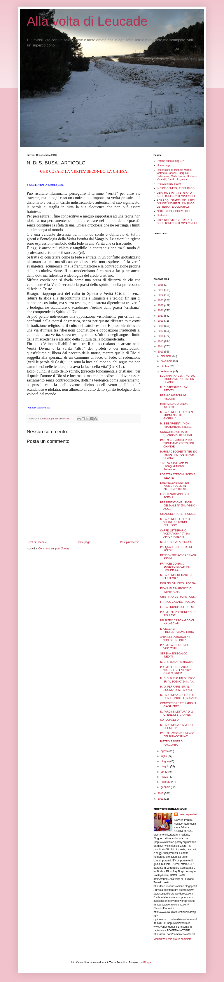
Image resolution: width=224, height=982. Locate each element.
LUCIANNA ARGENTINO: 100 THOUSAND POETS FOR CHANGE (177, 379)
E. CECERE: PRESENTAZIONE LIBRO (177, 630)
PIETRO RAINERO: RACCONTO (171, 743)
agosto (165, 751)
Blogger (147, 962)
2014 (161, 346)
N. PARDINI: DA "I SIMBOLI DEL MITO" (176, 727)
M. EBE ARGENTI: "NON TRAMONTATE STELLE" (176, 425)
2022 (161, 305)
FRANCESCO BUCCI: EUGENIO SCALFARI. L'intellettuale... (175, 567)
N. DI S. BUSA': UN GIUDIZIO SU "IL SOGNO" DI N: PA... (177, 680)
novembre (167, 361)
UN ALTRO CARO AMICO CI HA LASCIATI (177, 622)
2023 (161, 300)
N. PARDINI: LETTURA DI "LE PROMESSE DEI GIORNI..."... (177, 415)
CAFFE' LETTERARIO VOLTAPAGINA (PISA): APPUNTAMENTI (175, 533)
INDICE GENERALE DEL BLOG (175, 188)
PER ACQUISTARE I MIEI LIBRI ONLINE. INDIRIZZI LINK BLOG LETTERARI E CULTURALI (175, 203)
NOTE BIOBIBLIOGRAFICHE (174, 211)
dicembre (166, 356)
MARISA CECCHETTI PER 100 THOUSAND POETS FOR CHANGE (178, 455)
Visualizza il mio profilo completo (172, 939)
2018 (161, 326)
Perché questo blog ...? (170, 160)
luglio (164, 756)
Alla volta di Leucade (87, 21)
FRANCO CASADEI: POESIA (177, 601)
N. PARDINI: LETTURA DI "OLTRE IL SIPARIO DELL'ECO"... (175, 522)
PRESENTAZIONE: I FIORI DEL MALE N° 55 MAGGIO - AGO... (178, 505)
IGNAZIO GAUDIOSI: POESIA (178, 583)
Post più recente (37, 542)
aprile (164, 771)
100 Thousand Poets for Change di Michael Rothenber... (174, 466)
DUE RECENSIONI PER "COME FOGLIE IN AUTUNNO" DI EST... (174, 486)
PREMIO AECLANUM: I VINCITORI (174, 647)
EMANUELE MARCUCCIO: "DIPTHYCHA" (176, 590)
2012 (161, 793)
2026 (161, 284)
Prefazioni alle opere (169, 183)
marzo (165, 776)
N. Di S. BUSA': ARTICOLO (176, 542)
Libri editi (162, 215)
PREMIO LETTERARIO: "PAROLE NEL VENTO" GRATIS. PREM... (175, 670)
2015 (161, 341)
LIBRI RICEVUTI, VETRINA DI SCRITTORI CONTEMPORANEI (176, 194)
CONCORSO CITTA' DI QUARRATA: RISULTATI (176, 433)
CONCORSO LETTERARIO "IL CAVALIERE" (178, 705)
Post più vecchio (129, 542)
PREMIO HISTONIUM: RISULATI (173, 397)
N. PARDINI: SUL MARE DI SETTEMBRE (176, 577)
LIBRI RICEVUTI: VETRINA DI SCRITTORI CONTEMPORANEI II (177, 222)
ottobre (165, 366)
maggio (165, 766)
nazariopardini (188, 814)
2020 (161, 315)
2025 (161, 290)
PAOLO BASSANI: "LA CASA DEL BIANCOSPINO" (177, 735)
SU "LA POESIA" (170, 719)
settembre (167, 371)
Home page (83, 542)
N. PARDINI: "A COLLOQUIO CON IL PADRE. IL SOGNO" (178, 696)
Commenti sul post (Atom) (53, 548)
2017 (161, 331)
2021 (161, 310)
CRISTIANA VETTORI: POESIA (178, 596)
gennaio (166, 787)
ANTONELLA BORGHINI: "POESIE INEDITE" (175, 638)
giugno (165, 761)
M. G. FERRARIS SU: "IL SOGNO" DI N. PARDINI (176, 688)
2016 (161, 336)
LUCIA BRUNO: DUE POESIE (177, 607)
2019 (161, 320)
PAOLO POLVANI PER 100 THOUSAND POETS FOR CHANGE (177, 443)
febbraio (166, 781)
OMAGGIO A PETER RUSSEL (178, 513)
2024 (161, 295)
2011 (161, 798)
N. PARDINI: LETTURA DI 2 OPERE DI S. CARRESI (176, 713)
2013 (161, 351)
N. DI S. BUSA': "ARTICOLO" (177, 661)
